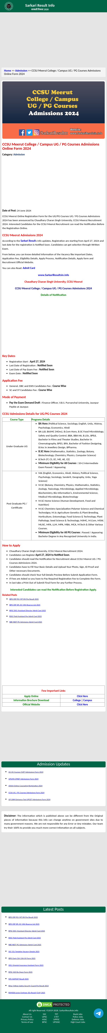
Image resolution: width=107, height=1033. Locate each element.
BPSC (44, 1022)
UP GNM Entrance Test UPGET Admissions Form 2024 (29, 799)
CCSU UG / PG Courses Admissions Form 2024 (26, 792)
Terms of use (27, 1022)
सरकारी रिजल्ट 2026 (40, 9)
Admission (21, 70)
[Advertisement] (53, 40)
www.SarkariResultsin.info (53, 275)
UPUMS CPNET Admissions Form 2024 (23, 779)
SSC (44, 1014)
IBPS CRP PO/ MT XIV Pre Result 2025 (24, 599)
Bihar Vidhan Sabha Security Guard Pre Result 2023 (28, 986)
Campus (87, 700)
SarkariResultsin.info (68, 1010)
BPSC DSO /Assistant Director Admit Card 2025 (27, 610)
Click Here (82, 696)
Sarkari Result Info (40, 5)
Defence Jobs (78, 1019)
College (77, 700)
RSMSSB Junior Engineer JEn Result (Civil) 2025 (26, 993)
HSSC (44, 1019)
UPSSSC (56, 1022)
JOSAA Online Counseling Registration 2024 (25, 786)
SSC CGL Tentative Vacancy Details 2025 (23, 951)
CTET (56, 1016)
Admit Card (29, 268)
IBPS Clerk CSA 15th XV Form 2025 (21, 958)
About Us (27, 1014)
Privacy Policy (27, 1019)
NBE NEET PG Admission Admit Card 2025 (25, 622)
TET (56, 1014)
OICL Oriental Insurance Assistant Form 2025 (25, 965)
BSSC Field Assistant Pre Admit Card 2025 (25, 616)
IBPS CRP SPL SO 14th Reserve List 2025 (24, 605)
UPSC (44, 1016)
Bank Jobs (77, 1014)
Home (7, 70)
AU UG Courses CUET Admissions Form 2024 (25, 772)
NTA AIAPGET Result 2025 (18, 979)
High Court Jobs (78, 1022)
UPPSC (56, 1019)
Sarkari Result (28, 240)
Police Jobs (78, 1016)
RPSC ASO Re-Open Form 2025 (20, 972)
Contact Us (27, 1016)
